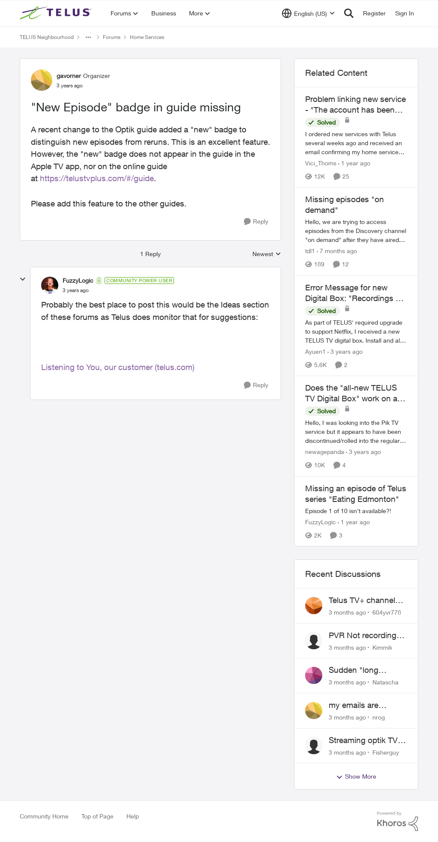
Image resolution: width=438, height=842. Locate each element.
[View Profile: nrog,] (313, 710)
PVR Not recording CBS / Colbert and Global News (362, 635)
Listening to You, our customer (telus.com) (118, 367)
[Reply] (256, 221)
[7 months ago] (337, 251)
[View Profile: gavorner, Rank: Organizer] (41, 80)
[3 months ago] (347, 612)
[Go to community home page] (56, 13)
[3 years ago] (345, 351)
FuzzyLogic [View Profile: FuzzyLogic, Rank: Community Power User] (78, 280)
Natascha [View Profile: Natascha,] (385, 682)
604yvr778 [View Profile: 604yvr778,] (386, 612)
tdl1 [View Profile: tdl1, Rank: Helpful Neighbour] (310, 251)
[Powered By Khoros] (397, 821)
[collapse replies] (23, 279)
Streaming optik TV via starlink (363, 740)
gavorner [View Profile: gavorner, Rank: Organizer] (69, 75)
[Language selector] (308, 13)
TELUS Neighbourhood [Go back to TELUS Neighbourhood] (47, 37)
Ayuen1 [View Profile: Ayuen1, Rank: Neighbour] (315, 351)
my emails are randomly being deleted (357, 705)
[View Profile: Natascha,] (313, 675)
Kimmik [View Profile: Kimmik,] (382, 647)
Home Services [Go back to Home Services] (147, 37)
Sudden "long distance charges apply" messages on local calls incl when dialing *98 (366, 670)
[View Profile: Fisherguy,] (313, 745)
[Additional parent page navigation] (88, 37)
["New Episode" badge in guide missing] (76, 290)
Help (132, 816)
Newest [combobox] (266, 254)
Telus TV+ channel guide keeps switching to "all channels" (362, 600)
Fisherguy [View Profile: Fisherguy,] (385, 751)
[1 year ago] (354, 162)
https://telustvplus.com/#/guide (97, 178)
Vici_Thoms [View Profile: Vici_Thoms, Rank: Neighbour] (320, 163)
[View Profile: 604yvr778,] (313, 605)
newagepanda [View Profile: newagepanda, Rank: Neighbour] (324, 452)
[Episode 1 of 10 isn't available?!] (356, 510)
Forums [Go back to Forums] (111, 37)
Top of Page (97, 816)
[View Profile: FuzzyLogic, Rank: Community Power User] (49, 285)
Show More (356, 776)
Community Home (44, 816)
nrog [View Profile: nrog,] (378, 717)
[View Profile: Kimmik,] (313, 640)
